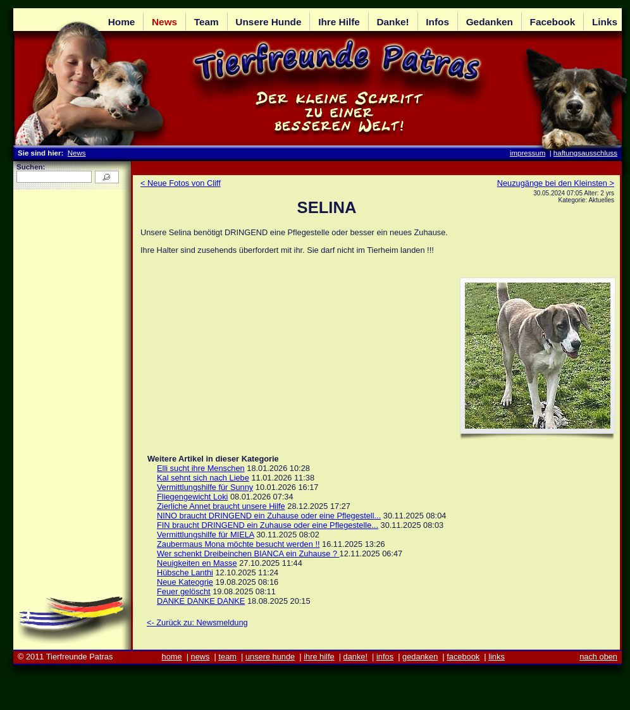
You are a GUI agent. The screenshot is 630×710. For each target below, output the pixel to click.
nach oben (598, 656)
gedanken (420, 656)
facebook (463, 656)
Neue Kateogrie (185, 582)
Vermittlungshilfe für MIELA (205, 534)
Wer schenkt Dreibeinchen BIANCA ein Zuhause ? (248, 553)
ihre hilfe (319, 656)
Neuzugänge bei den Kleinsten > (555, 183)
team (227, 656)
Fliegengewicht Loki (192, 496)
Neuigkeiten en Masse (197, 563)
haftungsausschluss (585, 153)
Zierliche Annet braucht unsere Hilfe (221, 506)
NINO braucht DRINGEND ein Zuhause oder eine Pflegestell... (269, 515)
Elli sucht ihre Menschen (201, 468)
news (200, 656)
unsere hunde (270, 656)
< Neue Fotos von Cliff (180, 183)
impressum (527, 153)
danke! (355, 656)
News (77, 153)
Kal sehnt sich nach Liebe (203, 477)
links (496, 656)
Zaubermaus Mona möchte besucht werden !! (238, 544)
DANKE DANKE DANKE (201, 601)
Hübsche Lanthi (185, 572)
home (172, 656)
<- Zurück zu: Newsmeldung (197, 622)
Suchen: (30, 167)
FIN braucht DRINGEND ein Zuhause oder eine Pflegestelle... (267, 525)
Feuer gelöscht (184, 591)
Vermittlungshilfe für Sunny (205, 487)
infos (384, 656)
